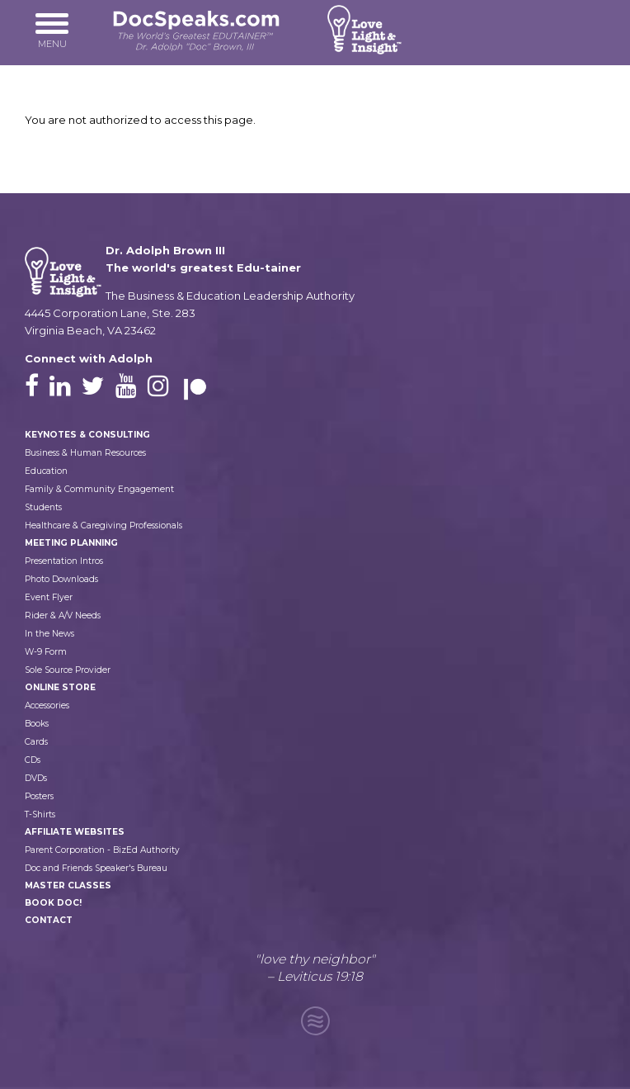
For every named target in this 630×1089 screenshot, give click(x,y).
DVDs (36, 778)
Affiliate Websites (75, 831)
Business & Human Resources (85, 452)
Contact (49, 920)
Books (37, 723)
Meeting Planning (71, 542)
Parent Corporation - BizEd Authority (102, 850)
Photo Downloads (61, 579)
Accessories (47, 705)
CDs (32, 760)
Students (43, 507)
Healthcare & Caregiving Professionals (103, 525)
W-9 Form (46, 651)
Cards (36, 741)
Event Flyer (49, 597)
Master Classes (68, 885)
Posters (39, 796)
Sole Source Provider (67, 670)
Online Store (60, 687)
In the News (49, 633)
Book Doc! (53, 902)
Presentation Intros (64, 561)
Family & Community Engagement (99, 489)
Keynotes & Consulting (87, 434)
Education (46, 471)
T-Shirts (40, 814)
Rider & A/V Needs (63, 615)
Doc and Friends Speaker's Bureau (96, 868)
